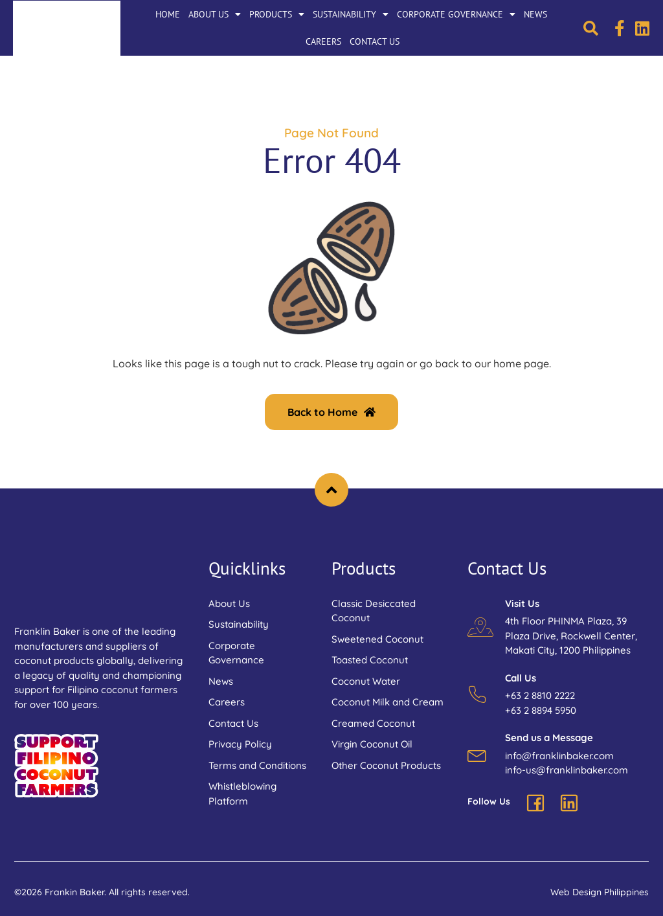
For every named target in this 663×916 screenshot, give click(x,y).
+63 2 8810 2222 (540, 695)
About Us (214, 14)
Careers (323, 41)
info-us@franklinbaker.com (566, 770)
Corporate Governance (456, 14)
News (535, 14)
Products (276, 14)
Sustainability (350, 14)
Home (167, 14)
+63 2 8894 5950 (540, 710)
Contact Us (374, 41)
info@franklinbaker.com (559, 756)
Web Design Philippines (599, 892)
